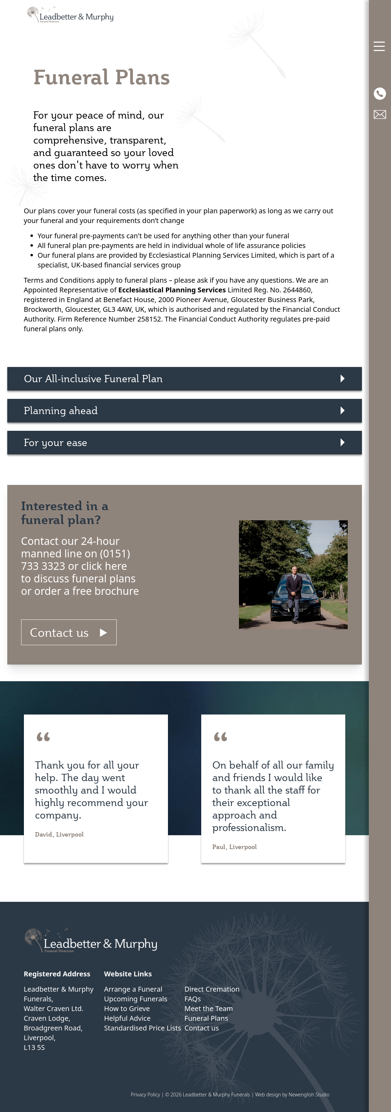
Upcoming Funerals (136, 998)
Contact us (59, 632)
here (116, 566)
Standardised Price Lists (142, 1028)
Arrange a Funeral (133, 989)
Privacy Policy (145, 1094)
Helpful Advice (127, 1018)
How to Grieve (127, 1008)
